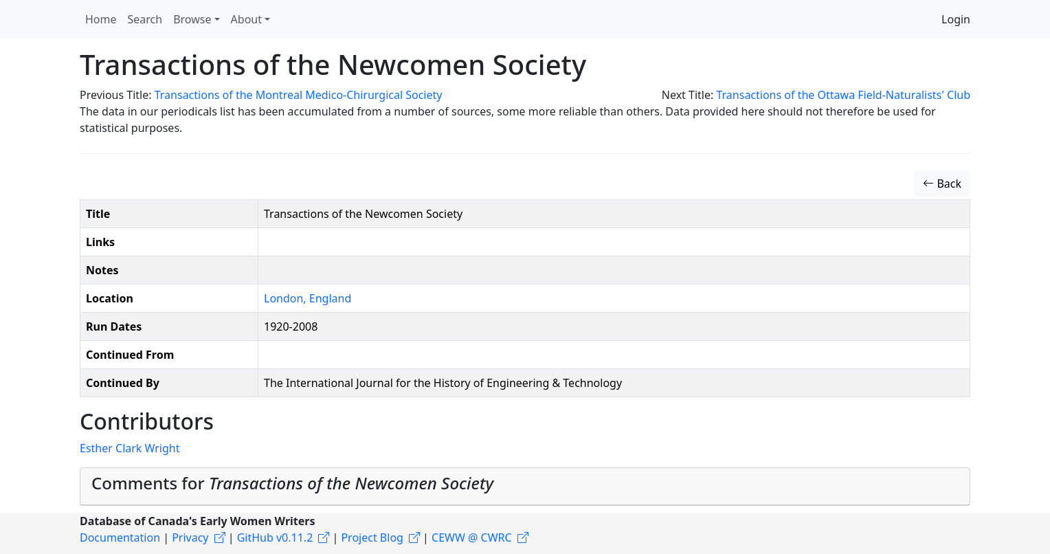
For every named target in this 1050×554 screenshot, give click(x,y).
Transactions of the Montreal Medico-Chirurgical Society (299, 94)
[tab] (525, 486)
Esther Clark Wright (130, 448)
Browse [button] (192, 19)
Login (955, 19)
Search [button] (145, 19)
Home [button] (101, 19)
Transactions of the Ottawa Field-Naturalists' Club (843, 94)
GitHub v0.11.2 (275, 537)
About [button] (246, 19)
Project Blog (372, 537)
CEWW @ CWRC (472, 537)
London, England (307, 298)
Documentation (120, 537)
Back (942, 183)
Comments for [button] (292, 483)
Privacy (190, 537)
